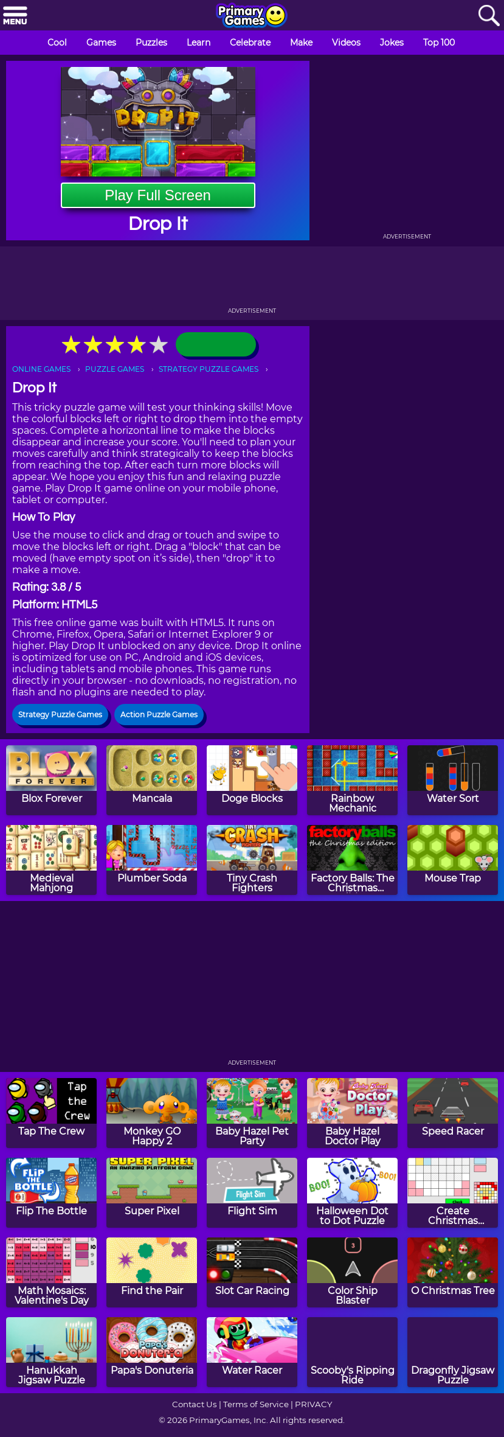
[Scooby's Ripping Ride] (352, 1352)
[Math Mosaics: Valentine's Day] (51, 1272)
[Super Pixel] (151, 1193)
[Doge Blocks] (252, 780)
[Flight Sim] (252, 1193)
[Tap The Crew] (51, 1113)
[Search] (489, 16)
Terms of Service (256, 1404)
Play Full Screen (158, 195)
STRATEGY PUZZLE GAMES (208, 369)
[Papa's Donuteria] (151, 1352)
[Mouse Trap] (452, 860)
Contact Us (194, 1404)
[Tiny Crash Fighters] (252, 860)
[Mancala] (151, 780)
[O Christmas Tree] (452, 1272)
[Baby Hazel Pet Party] (252, 1113)
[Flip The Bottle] (51, 1193)
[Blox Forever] (51, 780)
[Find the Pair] (151, 1272)
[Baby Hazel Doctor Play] (352, 1113)
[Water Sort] (452, 780)
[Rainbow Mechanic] (352, 780)
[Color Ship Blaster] (352, 1272)
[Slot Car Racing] (252, 1272)
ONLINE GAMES (41, 369)
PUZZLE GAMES (114, 369)
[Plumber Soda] (151, 860)
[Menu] (15, 16)
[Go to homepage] (252, 16)
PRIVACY (313, 1404)
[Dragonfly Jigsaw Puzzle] (452, 1352)
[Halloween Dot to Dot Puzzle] (352, 1193)
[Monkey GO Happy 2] (151, 1113)
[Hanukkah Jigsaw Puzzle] (51, 1352)
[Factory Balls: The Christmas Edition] (352, 860)
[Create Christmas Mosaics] (452, 1193)
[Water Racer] (252, 1352)
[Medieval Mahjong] (51, 860)
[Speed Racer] (452, 1113)
